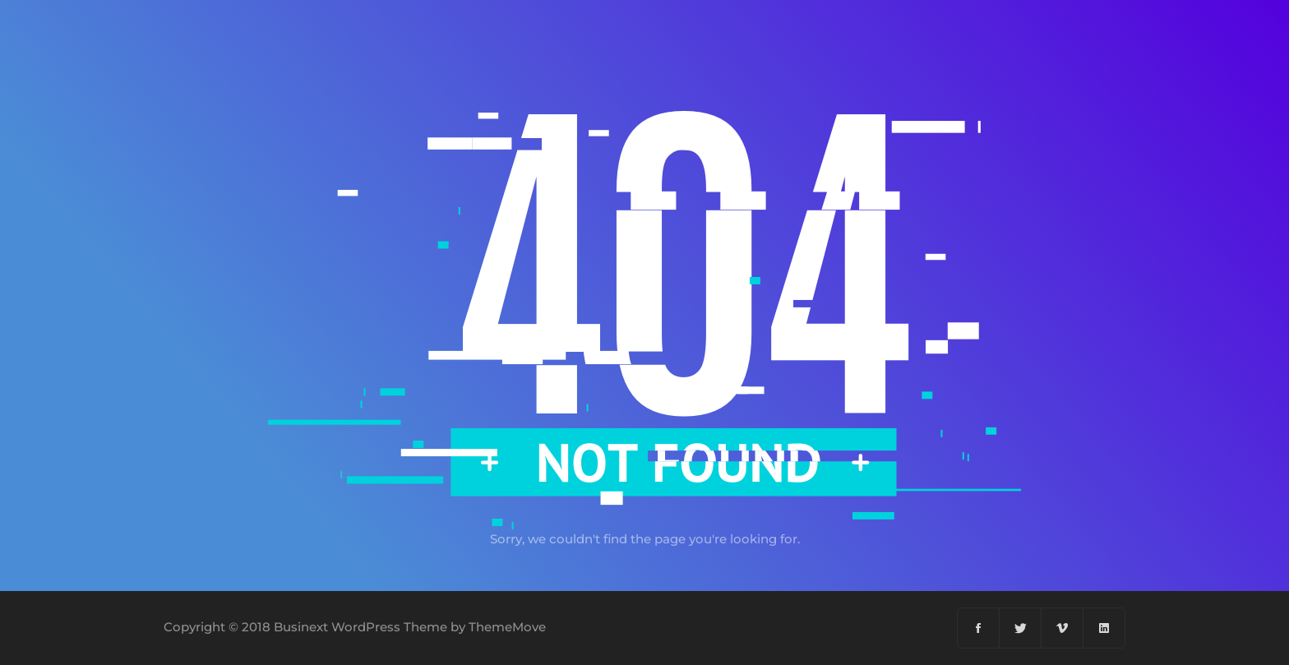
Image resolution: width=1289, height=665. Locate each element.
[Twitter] (1021, 628)
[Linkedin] (1104, 628)
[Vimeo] (1062, 628)
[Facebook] (979, 628)
